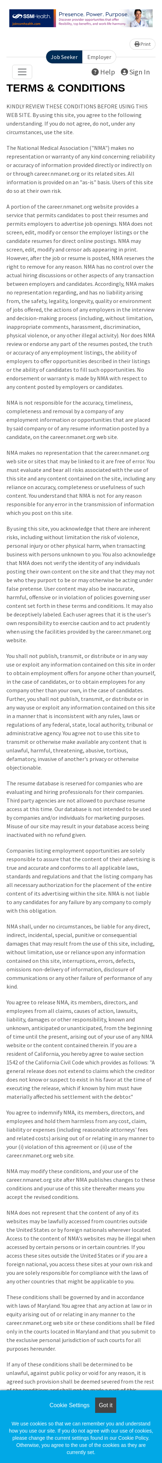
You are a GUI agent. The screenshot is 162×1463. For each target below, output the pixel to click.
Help (103, 71)
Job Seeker (64, 56)
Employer (99, 56)
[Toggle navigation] (22, 72)
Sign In (135, 71)
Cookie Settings (69, 1405)
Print (142, 44)
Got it (105, 1405)
